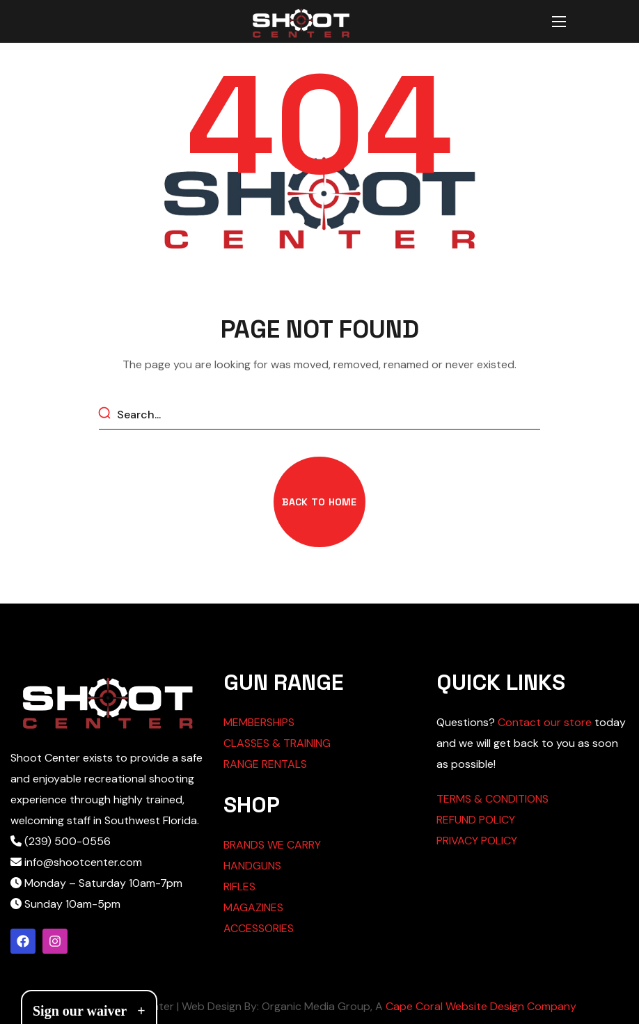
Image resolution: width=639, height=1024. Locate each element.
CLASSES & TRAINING (277, 743)
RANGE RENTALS (265, 764)
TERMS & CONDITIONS (492, 798)
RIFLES (239, 886)
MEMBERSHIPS (258, 722)
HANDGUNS (252, 865)
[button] (319, 502)
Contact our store (545, 722)
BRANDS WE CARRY (272, 844)
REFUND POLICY (475, 819)
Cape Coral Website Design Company (481, 1006)
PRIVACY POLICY (476, 840)
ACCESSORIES (258, 928)
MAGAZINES (253, 907)
